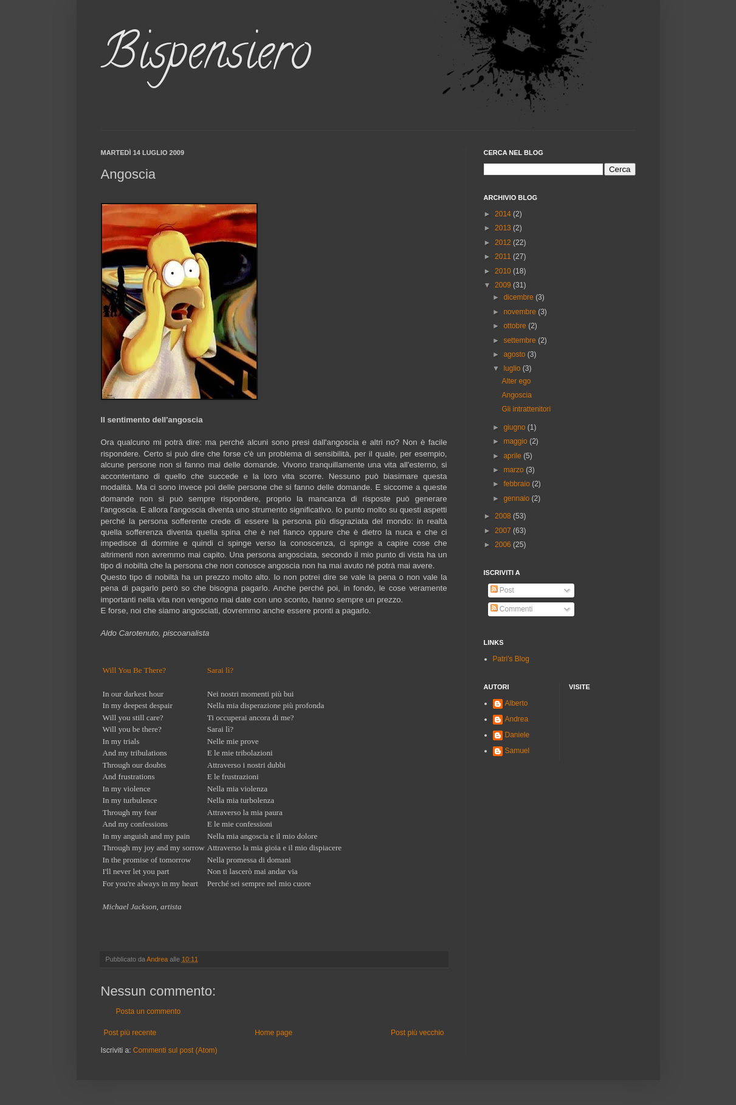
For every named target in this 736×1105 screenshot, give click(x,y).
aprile (513, 456)
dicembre (519, 297)
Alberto (516, 703)
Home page (273, 1032)
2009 (504, 285)
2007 (504, 530)
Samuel (517, 750)
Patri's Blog (511, 659)
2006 (504, 544)
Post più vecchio (417, 1032)
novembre (520, 312)
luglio (512, 368)
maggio (516, 441)
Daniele (517, 735)
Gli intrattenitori (526, 409)
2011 (504, 256)
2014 (504, 214)
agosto (515, 354)
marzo (514, 470)
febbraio (517, 484)
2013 (504, 228)
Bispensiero (206, 57)
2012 (504, 242)
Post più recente (130, 1032)
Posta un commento (148, 1011)
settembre (520, 340)
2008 (504, 516)
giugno (515, 427)
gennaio (517, 498)
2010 (504, 271)
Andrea (517, 719)
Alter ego (516, 381)
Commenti (511, 609)
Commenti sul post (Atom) (175, 1050)
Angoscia (516, 395)
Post (502, 590)
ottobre (515, 326)
